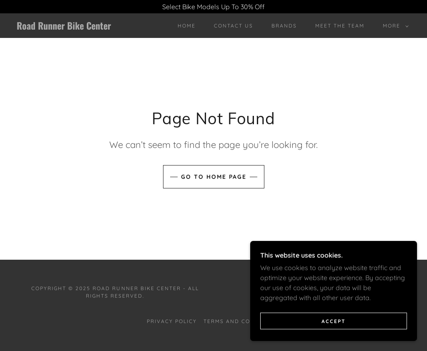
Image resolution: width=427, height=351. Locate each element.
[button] (394, 26)
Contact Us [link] (233, 26)
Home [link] (187, 26)
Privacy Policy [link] (172, 321)
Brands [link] (284, 26)
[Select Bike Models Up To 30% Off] (213, 7)
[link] (69, 27)
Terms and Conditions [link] (241, 321)
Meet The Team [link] (339, 26)
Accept (334, 338)
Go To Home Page (213, 177)
